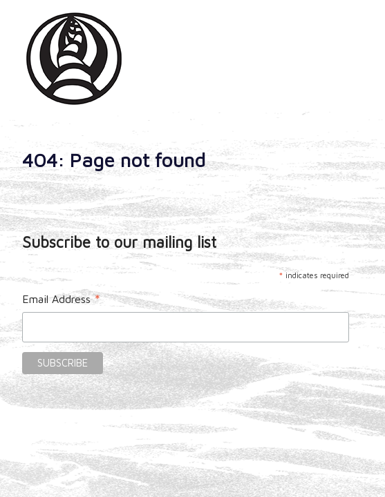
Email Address (61, 300)
